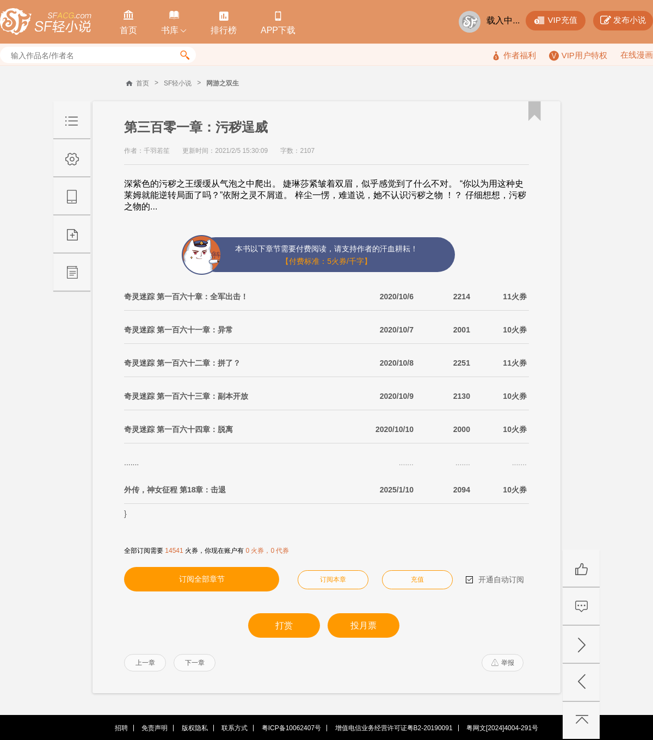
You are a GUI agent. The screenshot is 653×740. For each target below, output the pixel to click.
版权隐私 (195, 728)
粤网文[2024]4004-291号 (502, 728)
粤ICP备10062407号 (291, 728)
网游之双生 (222, 83)
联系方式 (234, 728)
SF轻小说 (178, 83)
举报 (502, 663)
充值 (417, 579)
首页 (142, 83)
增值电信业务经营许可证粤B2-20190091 (394, 728)
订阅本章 (333, 579)
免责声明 (154, 728)
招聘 (121, 728)
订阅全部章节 (202, 579)
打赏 (284, 625)
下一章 (195, 663)
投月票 (363, 625)
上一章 (145, 663)
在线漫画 (636, 54)
